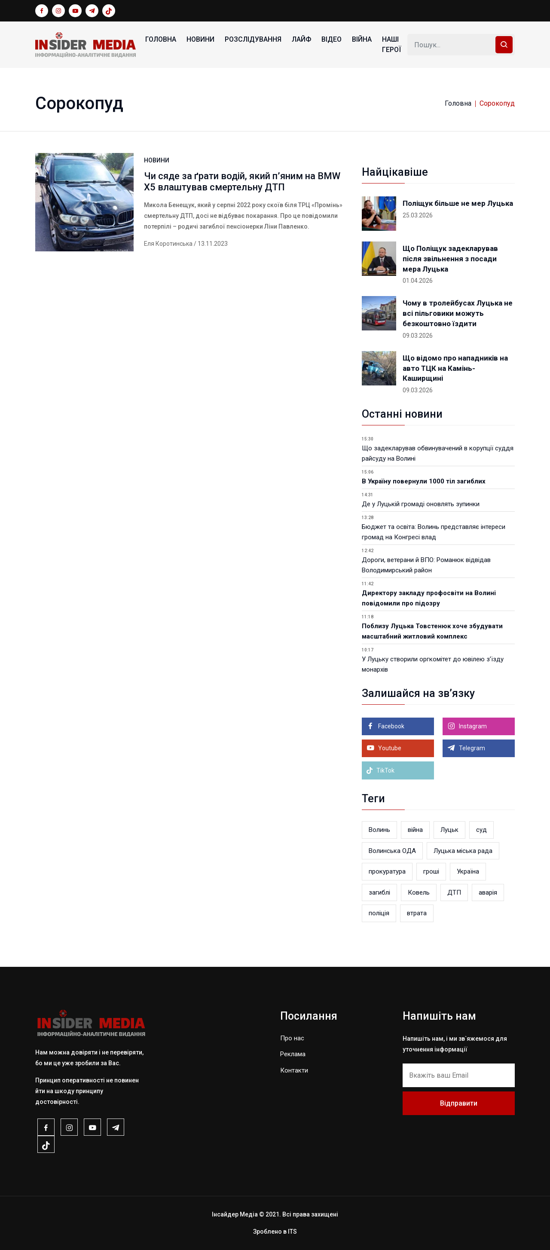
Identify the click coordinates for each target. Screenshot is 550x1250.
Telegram (471, 748)
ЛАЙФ (301, 39)
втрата (417, 913)
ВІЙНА (362, 39)
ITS (292, 1231)
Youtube (389, 748)
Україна (468, 871)
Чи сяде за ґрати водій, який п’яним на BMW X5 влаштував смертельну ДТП (242, 182)
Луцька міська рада (463, 851)
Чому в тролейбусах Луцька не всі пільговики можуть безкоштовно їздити (458, 313)
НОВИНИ (200, 39)
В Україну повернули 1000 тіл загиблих (424, 481)
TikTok (380, 770)
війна (415, 830)
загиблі (379, 892)
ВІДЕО (331, 39)
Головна (160, 39)
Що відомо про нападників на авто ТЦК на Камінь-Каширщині (455, 368)
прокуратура (387, 871)
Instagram (472, 726)
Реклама (293, 1054)
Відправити (458, 1103)
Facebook (390, 726)
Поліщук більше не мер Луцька (458, 203)
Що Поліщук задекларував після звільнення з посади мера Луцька (450, 258)
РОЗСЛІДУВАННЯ (253, 39)
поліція (379, 913)
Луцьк (449, 830)
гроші (431, 871)
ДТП (454, 892)
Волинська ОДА (392, 851)
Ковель (419, 892)
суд (481, 830)
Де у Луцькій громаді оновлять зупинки (421, 504)
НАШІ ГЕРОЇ (391, 44)
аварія (488, 892)
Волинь (379, 830)
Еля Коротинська (168, 243)
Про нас (292, 1038)
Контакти (294, 1070)
